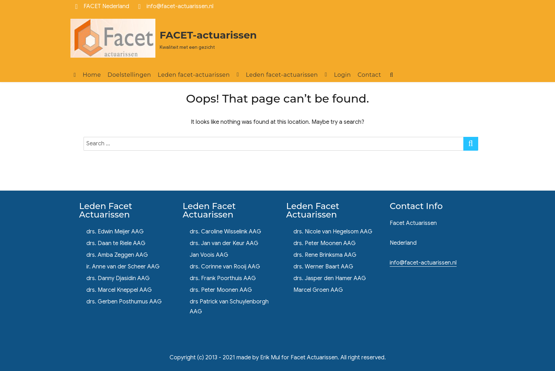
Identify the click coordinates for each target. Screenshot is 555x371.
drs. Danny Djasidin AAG (118, 278)
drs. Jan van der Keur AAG (224, 243)
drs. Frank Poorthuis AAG (223, 278)
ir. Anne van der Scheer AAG (123, 266)
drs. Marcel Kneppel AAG (119, 290)
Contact (369, 74)
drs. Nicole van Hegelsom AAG (332, 231)
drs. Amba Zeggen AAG (117, 255)
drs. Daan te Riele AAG (115, 243)
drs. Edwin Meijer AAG (115, 231)
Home (91, 74)
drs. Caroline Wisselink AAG (225, 231)
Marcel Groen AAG (318, 290)
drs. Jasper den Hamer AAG (329, 278)
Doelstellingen (129, 74)
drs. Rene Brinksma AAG (324, 255)
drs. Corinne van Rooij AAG (225, 266)
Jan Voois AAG (209, 255)
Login (342, 74)
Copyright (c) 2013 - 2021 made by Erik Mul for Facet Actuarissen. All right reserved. (278, 357)
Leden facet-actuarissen (194, 74)
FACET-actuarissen (208, 35)
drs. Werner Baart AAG (323, 266)
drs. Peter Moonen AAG (221, 290)
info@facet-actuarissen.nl (180, 6)
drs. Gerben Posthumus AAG (124, 301)
